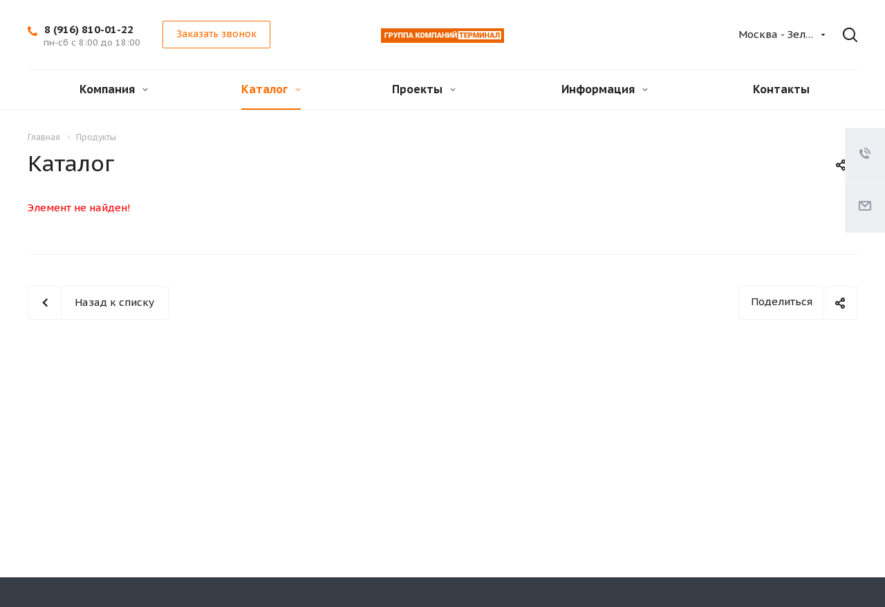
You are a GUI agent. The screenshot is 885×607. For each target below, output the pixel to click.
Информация (604, 89)
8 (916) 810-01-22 (88, 29)
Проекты (424, 89)
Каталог (271, 89)
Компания (114, 89)
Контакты (781, 89)
